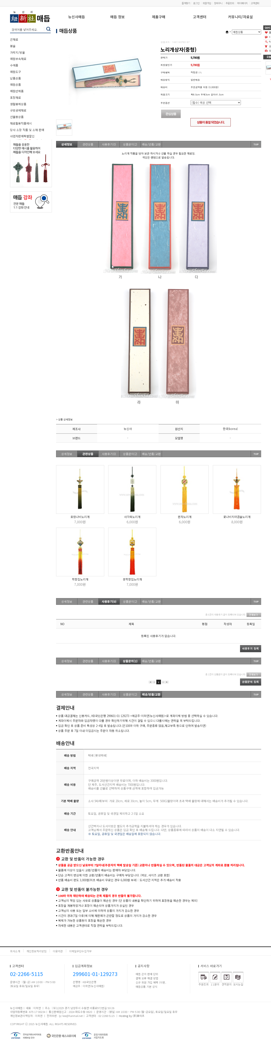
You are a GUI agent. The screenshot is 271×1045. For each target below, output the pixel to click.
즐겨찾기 (186, 3)
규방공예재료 (18, 110)
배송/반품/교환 (151, 144)
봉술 (12, 46)
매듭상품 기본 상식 (146, 987)
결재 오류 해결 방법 (147, 978)
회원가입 (207, 3)
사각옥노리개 (132, 517)
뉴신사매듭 (76, 17)
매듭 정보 (117, 17)
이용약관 (58, 951)
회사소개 (15, 951)
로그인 (196, 3)
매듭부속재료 (18, 59)
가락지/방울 (17, 52)
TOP (256, 144)
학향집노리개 (80, 579)
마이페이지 (242, 3)
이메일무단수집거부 (80, 951)
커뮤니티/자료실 (240, 17)
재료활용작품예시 (21, 123)
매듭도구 (15, 72)
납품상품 (15, 78)
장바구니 (218, 3)
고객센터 (255, 3)
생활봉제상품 (18, 104)
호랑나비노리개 (80, 517)
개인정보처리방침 (36, 951)
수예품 (14, 65)
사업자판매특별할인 (22, 136)
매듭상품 (15, 84)
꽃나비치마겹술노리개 (236, 517)
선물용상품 (17, 117)
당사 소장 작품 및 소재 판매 (27, 130)
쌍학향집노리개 (132, 579)
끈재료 (14, 39)
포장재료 (15, 97)
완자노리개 (184, 517)
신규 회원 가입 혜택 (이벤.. (151, 982)
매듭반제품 (17, 91)
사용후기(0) (109, 144)
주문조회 (230, 3)
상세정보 (66, 144)
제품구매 (158, 17)
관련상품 (87, 144)
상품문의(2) (130, 144)
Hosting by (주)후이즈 (131, 1016)
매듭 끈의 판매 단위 (147, 974)
